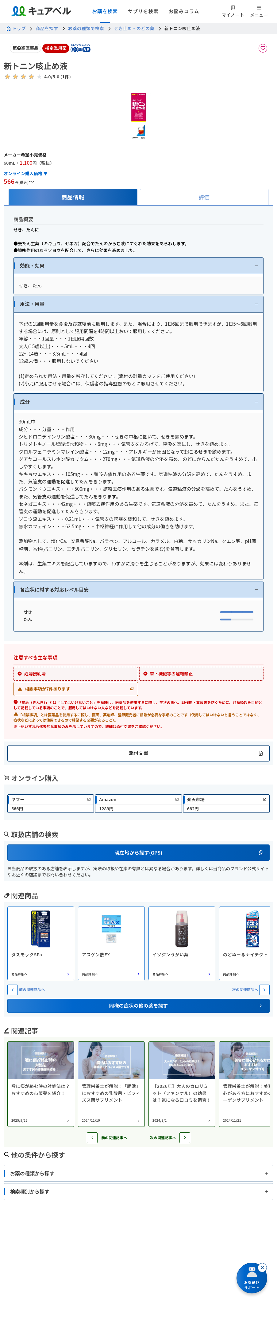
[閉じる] (262, 1267)
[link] (50, 803)
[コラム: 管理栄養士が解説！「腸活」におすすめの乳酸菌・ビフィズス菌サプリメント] (111, 1084)
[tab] (73, 197)
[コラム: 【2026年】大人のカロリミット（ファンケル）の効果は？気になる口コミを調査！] (181, 1084)
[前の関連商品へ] (12, 990)
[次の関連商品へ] (264, 990)
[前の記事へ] (92, 1137)
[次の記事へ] (184, 1137)
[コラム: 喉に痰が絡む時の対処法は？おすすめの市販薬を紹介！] (40, 1084)
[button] (138, 266)
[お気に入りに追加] (263, 48)
